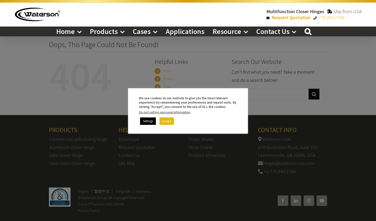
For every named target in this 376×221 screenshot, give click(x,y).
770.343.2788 (331, 17)
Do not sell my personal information (164, 112)
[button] (308, 31)
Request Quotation (291, 17)
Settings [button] (148, 121)
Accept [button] (166, 121)
